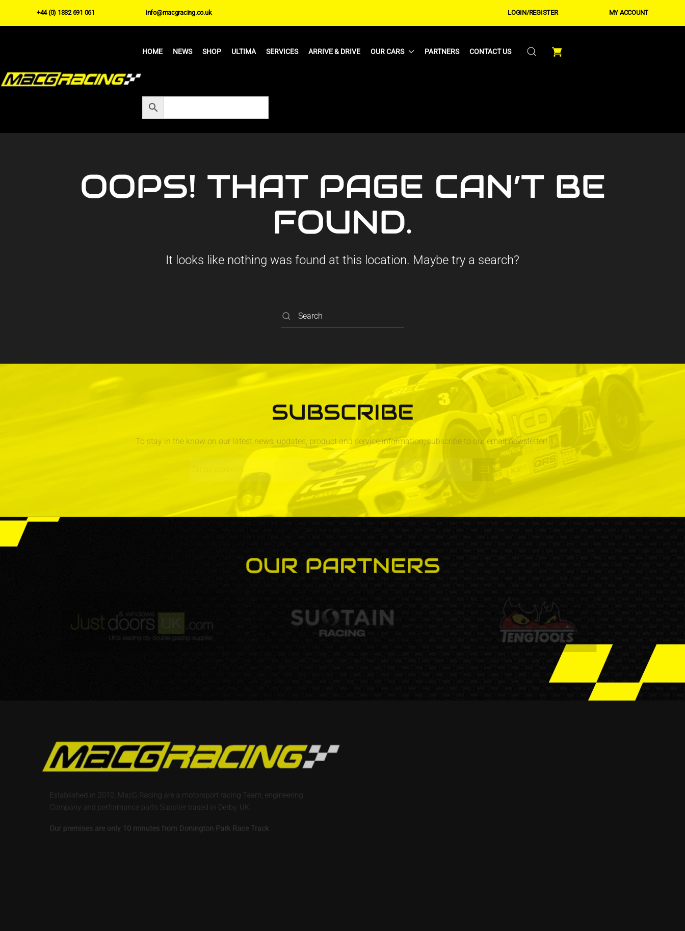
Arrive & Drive (334, 51)
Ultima (243, 51)
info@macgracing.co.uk (179, 12)
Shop (211, 51)
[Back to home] (71, 79)
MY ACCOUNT (628, 12)
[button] (531, 51)
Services (282, 51)
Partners (442, 51)
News (182, 51)
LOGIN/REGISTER (533, 12)
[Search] (342, 316)
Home (152, 51)
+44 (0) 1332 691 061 (66, 12)
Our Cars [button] (392, 51)
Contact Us (490, 51)
